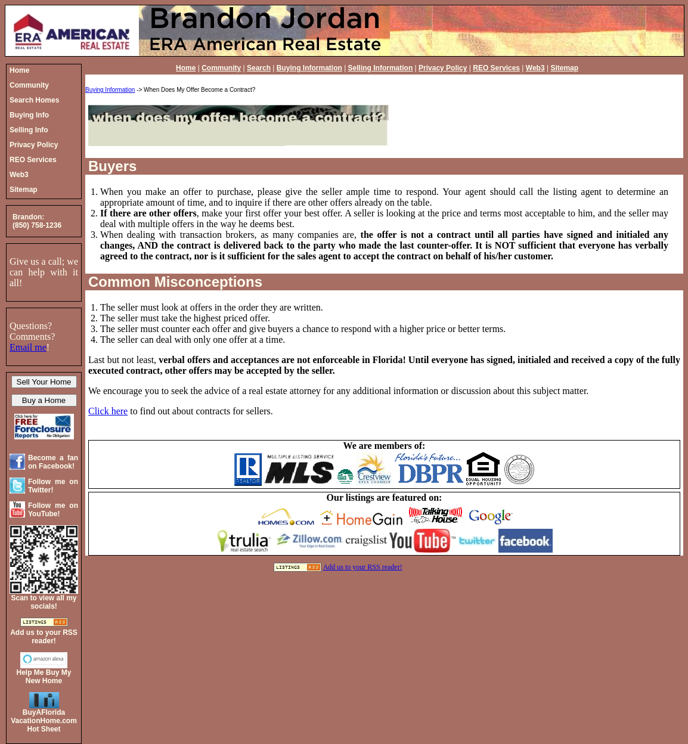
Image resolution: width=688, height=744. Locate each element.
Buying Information (309, 68)
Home (186, 68)
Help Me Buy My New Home (43, 676)
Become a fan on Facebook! (53, 462)
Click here (108, 411)
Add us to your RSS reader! (362, 567)
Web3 (535, 68)
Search (259, 68)
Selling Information (380, 68)
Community (221, 68)
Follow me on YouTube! (53, 509)
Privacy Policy (443, 68)
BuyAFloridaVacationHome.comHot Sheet (44, 720)
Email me (28, 347)
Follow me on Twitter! (53, 486)
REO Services (496, 68)
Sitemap (564, 68)
